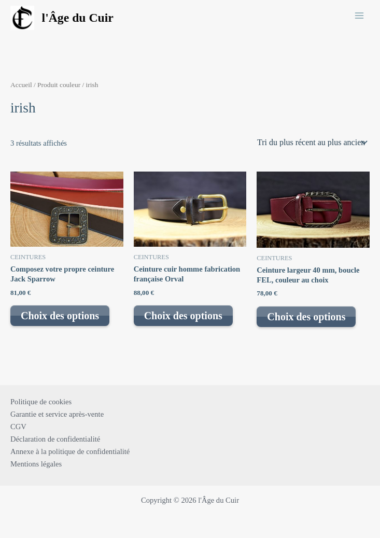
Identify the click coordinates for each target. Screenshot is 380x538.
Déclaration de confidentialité (55, 439)
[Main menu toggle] (359, 15)
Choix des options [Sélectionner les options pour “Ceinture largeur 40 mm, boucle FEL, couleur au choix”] (306, 316)
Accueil (21, 85)
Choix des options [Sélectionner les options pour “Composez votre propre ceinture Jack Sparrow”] (60, 315)
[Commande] (311, 142)
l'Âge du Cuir (78, 17)
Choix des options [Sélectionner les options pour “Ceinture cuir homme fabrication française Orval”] (183, 315)
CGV (18, 426)
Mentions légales (36, 464)
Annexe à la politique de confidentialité (70, 451)
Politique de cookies (41, 402)
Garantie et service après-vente (57, 414)
